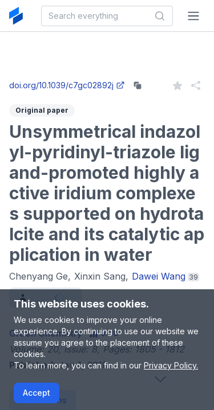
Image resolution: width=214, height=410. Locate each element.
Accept (36, 392)
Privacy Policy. (171, 365)
